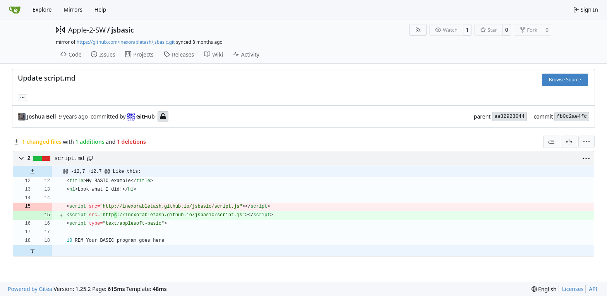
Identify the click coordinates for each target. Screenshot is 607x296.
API (593, 289)
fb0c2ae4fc (572, 116)
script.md (69, 158)
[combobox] (551, 142)
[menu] (586, 142)
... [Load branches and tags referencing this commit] (22, 97)
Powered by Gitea (30, 289)
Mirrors (72, 9)
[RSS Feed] (418, 30)
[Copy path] (89, 158)
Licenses (573, 289)
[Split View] (569, 142)
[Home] (15, 10)
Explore (42, 9)
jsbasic (122, 30)
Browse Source (565, 79)
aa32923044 (509, 116)
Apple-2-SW (87, 30)
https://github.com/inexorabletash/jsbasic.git (126, 42)
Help (100, 9)
